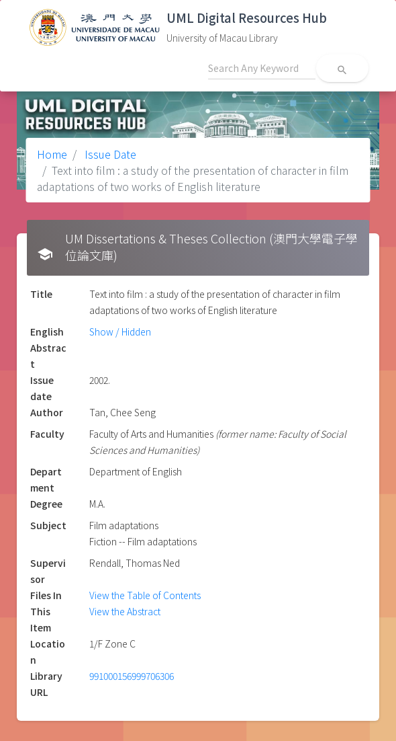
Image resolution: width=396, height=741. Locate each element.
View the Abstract (124, 611)
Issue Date (109, 154)
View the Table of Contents (145, 595)
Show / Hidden (120, 331)
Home (52, 154)
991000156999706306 (131, 675)
